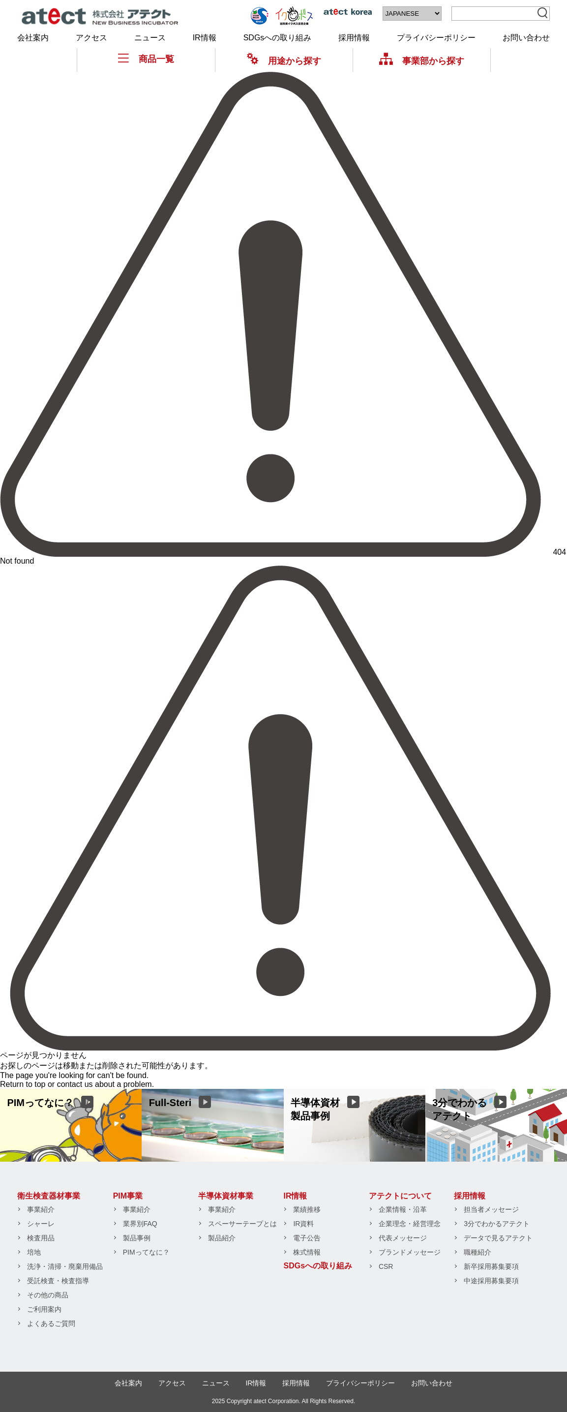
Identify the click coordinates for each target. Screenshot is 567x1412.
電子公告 (307, 1238)
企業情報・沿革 (403, 1209)
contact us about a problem (104, 1084)
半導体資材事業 (225, 1196)
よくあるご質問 (51, 1323)
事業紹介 (41, 1209)
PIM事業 (128, 1196)
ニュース (150, 37)
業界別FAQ (140, 1224)
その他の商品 (47, 1295)
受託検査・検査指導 (58, 1281)
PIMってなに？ (146, 1252)
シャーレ (41, 1224)
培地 (34, 1252)
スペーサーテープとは (242, 1224)
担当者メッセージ (491, 1209)
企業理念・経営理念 (410, 1224)
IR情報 (204, 37)
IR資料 (303, 1224)
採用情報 (354, 37)
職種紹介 (477, 1252)
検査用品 (41, 1238)
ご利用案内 (44, 1309)
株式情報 (307, 1252)
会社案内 (33, 37)
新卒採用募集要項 (491, 1266)
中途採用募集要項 (491, 1281)
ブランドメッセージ (410, 1252)
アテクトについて (400, 1196)
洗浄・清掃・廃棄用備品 (65, 1266)
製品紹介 (222, 1238)
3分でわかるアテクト (497, 1224)
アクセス (91, 37)
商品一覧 (146, 59)
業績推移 (307, 1209)
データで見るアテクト (498, 1238)
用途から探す (284, 61)
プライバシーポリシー (436, 37)
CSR (386, 1266)
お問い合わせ (526, 37)
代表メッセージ (403, 1238)
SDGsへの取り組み (277, 37)
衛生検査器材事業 (48, 1196)
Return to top (23, 1084)
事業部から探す (421, 61)
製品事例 (136, 1238)
